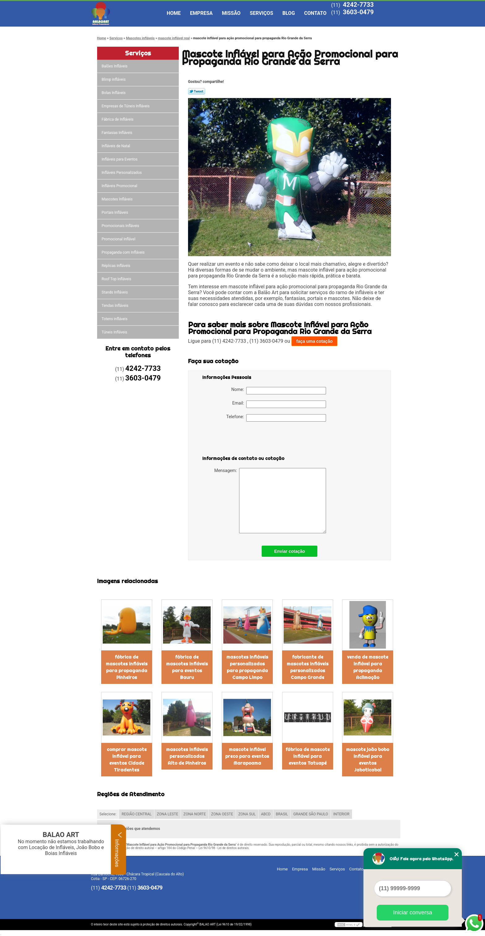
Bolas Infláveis (114, 93)
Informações (118, 849)
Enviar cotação (289, 551)
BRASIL (282, 814)
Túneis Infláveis (115, 332)
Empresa (201, 13)
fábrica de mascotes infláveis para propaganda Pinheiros (127, 667)
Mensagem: (270, 500)
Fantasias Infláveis (117, 133)
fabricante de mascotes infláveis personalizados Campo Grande (307, 667)
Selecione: (108, 814)
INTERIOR (341, 814)
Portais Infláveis (115, 212)
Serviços (261, 13)
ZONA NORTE (194, 814)
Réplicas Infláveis (116, 266)
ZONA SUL (247, 814)
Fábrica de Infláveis (118, 119)
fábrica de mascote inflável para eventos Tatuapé (307, 756)
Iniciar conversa (412, 912)
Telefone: (276, 418)
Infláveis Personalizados (122, 172)
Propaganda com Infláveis (124, 252)
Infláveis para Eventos (120, 159)
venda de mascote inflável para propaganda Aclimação (367, 667)
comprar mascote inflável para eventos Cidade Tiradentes (127, 760)
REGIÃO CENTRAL (137, 814)
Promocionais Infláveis (121, 226)
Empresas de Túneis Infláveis (126, 106)
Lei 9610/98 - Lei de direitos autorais (224, 848)
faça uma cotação (314, 341)
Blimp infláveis (114, 79)
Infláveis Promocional (120, 186)
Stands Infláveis (115, 292)
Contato (315, 13)
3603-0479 (358, 12)
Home (174, 13)
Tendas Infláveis (115, 305)
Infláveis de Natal (116, 146)
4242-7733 (358, 4)
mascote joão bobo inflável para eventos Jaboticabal (367, 760)
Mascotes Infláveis (118, 199)
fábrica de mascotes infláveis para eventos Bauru (187, 667)
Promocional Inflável (119, 239)
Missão (231, 13)
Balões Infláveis (115, 66)
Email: (279, 404)
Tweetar (196, 91)
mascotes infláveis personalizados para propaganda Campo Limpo (247, 667)
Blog (288, 13)
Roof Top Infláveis (117, 279)
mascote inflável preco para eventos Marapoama (247, 756)
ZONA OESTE (222, 814)
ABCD (266, 814)
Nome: (278, 390)
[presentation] (242, 440)
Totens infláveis (115, 319)
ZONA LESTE (167, 814)
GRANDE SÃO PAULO (310, 814)
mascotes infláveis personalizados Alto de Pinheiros (187, 756)
